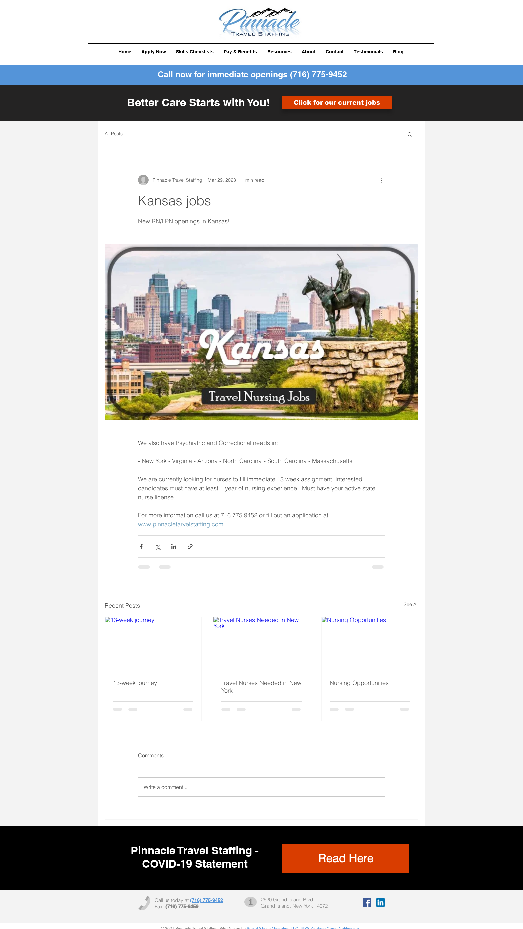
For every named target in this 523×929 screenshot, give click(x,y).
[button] (195, 52)
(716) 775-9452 (318, 74)
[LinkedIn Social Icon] (380, 902)
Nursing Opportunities (359, 683)
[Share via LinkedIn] (174, 546)
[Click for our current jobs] (337, 102)
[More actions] (381, 180)
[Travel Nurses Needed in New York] (261, 644)
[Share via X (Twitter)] (157, 546)
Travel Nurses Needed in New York (261, 686)
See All (411, 604)
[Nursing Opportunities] (370, 644)
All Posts (114, 134)
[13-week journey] (153, 644)
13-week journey (135, 683)
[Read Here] (345, 858)
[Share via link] (190, 546)
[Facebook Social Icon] (367, 902)
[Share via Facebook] (141, 546)
